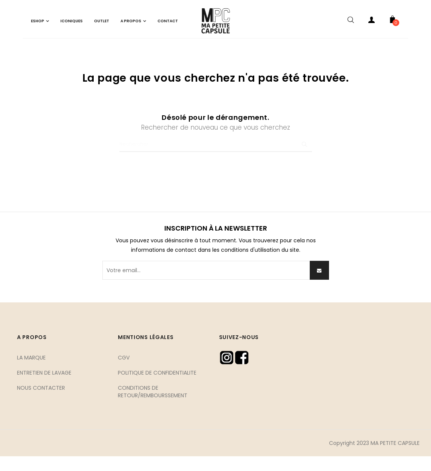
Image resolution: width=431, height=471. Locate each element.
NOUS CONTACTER (41, 402)
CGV (124, 372)
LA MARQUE (31, 372)
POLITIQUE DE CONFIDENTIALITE (157, 387)
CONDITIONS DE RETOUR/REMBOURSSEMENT (152, 406)
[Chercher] (215, 159)
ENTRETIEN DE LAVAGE (44, 387)
